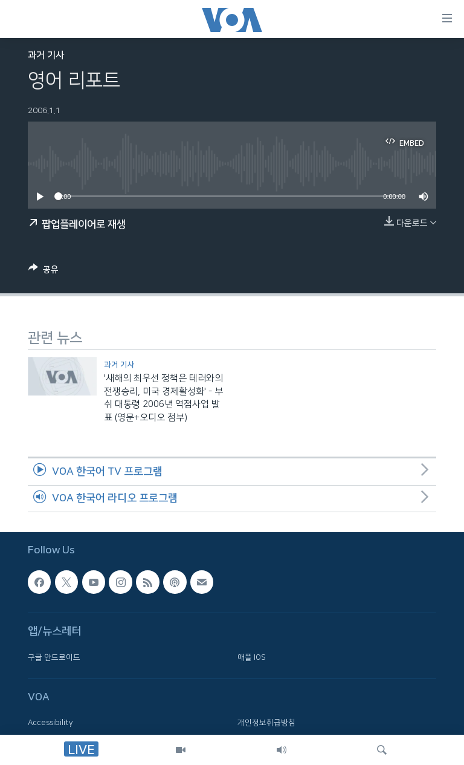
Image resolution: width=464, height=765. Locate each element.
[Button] (43, 271)
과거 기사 (46, 55)
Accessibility (50, 723)
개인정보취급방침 (266, 723)
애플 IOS (251, 657)
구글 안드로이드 (54, 657)
